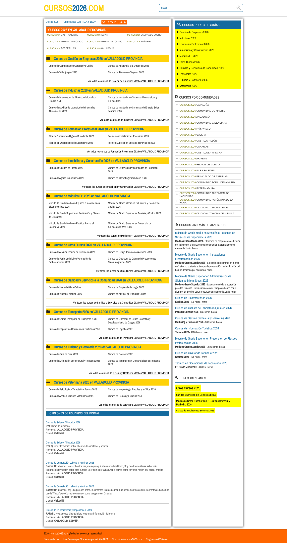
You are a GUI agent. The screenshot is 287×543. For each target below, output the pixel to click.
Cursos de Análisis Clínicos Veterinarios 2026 (71, 396)
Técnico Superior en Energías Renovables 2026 (131, 143)
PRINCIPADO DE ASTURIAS (204, 176)
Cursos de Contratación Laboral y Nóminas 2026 (70, 462)
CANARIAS (194, 146)
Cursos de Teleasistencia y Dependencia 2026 (69, 510)
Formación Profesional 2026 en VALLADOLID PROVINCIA (140, 151)
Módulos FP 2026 (189, 56)
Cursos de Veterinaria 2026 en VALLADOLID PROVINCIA (91, 382)
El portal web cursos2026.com (127, 539)
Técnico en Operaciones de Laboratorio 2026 (71, 143)
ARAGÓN (193, 158)
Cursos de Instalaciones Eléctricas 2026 (195, 410)
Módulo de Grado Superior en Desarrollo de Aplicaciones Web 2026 (129, 225)
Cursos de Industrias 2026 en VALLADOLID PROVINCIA (90, 90)
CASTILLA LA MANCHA (201, 152)
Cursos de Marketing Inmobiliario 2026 (127, 178)
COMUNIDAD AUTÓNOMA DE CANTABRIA (204, 194)
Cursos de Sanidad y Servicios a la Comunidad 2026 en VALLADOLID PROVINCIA (108, 280)
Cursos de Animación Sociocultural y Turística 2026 (74, 360)
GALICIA (193, 134)
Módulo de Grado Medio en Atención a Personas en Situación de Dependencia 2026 (205, 234)
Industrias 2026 (188, 38)
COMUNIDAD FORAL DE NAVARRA (208, 182)
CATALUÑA (194, 105)
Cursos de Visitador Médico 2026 (65, 294)
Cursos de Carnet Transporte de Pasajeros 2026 (72, 319)
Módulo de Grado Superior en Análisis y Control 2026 (134, 213)
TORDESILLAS (61, 48)
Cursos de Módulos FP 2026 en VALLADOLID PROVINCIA (92, 195)
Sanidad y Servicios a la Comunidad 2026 (202, 68)
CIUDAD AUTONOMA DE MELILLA (207, 213)
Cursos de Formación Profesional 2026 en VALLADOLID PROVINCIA (99, 129)
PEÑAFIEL (139, 41)
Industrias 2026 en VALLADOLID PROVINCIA (146, 120)
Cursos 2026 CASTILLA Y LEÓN (80, 21)
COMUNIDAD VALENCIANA (203, 122)
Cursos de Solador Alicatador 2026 (63, 422)
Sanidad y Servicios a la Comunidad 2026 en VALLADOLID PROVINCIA (133, 302)
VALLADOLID (100, 48)
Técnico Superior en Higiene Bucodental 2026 (71, 136)
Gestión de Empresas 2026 (194, 32)
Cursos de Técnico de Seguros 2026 (126, 72)
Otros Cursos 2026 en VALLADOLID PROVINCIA (144, 271)
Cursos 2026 (52, 21)
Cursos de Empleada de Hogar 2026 (126, 287)
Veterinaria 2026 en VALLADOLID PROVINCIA (146, 404)
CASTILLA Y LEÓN (198, 140)
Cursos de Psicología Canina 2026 (125, 396)
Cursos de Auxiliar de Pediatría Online (127, 294)
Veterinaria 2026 (188, 86)
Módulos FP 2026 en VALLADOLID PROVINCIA (145, 235)
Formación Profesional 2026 (194, 44)
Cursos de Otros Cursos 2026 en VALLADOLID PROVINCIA (93, 244)
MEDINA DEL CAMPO (104, 41)
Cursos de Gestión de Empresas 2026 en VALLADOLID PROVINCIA (98, 58)
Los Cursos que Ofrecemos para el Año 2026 (85, 539)
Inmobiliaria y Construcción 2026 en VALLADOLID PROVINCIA (137, 186)
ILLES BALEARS (197, 170)
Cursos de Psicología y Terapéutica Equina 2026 (73, 389)
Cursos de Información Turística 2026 (197, 328)
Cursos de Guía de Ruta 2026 (63, 354)
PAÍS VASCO (195, 128)
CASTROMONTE (62, 34)
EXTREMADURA (197, 188)
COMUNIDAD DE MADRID (202, 110)
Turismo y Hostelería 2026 (193, 80)
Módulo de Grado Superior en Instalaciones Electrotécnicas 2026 (200, 256)
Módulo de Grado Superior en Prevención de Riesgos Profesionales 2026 (206, 340)
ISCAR (97, 34)
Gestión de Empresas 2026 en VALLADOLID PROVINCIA (140, 81)
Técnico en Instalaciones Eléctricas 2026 (128, 136)
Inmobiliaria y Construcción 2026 (197, 50)
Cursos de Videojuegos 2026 (63, 72)
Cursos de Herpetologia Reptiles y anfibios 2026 (132, 389)
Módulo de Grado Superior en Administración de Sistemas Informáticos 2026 (203, 278)
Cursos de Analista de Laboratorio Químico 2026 (203, 308)
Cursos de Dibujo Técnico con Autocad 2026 (130, 252)
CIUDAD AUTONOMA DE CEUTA (206, 207)
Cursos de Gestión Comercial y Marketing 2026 (202, 318)
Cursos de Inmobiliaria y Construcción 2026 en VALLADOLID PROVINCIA (102, 160)
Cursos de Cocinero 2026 (120, 354)
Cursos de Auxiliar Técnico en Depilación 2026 (72, 252)
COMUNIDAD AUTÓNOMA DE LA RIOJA (206, 201)
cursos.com (74, 8)
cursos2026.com (59, 533)
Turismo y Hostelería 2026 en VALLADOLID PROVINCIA (141, 373)
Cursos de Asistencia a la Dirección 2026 (128, 65)
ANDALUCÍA (195, 116)
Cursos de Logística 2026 (120, 329)
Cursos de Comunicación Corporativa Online (71, 65)
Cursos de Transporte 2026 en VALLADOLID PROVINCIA (91, 311)
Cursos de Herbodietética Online (65, 287)
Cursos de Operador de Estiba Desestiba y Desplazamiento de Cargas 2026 (129, 320)
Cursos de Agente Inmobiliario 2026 (66, 178)
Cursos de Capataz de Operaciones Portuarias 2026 (74, 329)
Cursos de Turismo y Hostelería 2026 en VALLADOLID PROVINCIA (97, 347)
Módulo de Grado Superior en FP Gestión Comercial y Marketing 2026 (203, 402)
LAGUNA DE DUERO (144, 34)
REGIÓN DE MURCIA (200, 164)
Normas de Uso (51, 539)
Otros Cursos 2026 (190, 62)
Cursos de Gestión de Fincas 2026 (66, 168)
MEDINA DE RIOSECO (65, 41)
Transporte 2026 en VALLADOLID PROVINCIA (146, 338)
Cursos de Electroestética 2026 (193, 298)
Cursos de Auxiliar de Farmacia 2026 (196, 353)
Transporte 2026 (188, 74)
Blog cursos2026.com (157, 539)
